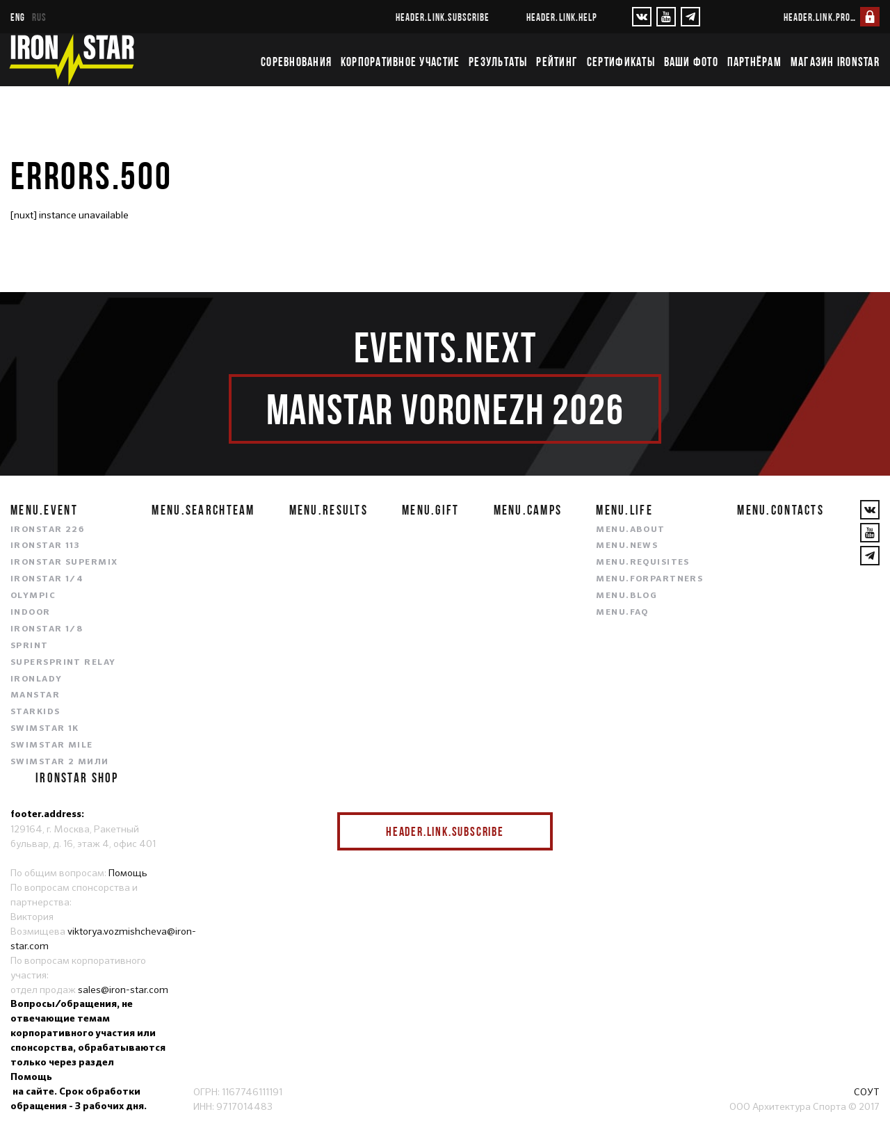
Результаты (498, 62)
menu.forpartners (649, 579)
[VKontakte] (642, 16)
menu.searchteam (203, 510)
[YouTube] (666, 16)
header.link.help (561, 17)
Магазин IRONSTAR (835, 62)
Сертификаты (621, 62)
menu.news (627, 546)
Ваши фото (691, 62)
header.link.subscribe (443, 17)
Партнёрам (754, 62)
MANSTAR (35, 695)
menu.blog (626, 596)
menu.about (630, 530)
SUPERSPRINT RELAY (62, 663)
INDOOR (30, 612)
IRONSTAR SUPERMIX (64, 562)
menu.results (328, 510)
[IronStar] (71, 59)
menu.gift (431, 510)
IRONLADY (36, 679)
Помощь (127, 872)
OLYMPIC (33, 596)
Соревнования (296, 62)
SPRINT (29, 646)
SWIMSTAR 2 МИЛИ (59, 762)
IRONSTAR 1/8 (46, 629)
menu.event (44, 510)
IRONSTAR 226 (47, 530)
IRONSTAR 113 (45, 546)
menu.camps (528, 510)
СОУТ (867, 1092)
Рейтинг (557, 62)
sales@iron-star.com (123, 989)
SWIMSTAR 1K (44, 729)
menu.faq (622, 612)
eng (17, 17)
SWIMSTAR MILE (51, 745)
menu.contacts (780, 510)
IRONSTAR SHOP (77, 777)
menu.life (624, 510)
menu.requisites (643, 562)
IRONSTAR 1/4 (46, 579)
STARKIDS (35, 712)
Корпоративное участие (400, 62)
